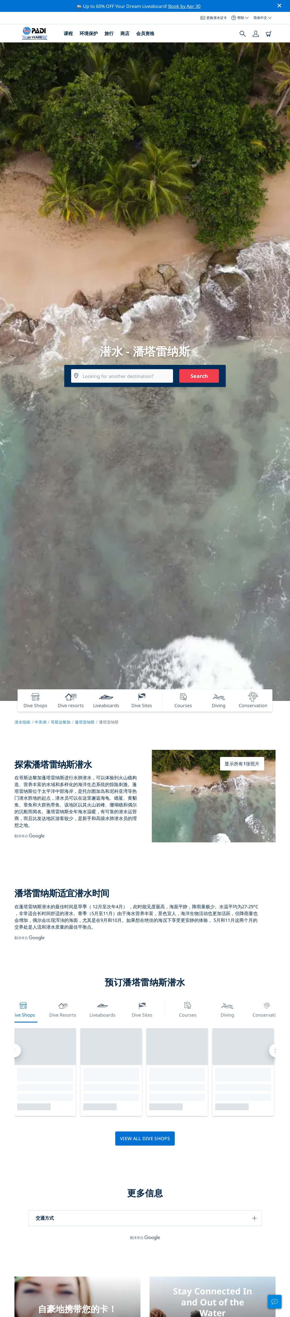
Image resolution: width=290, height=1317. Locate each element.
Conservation (267, 1009)
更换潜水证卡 (214, 17)
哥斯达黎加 (61, 722)
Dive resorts (62, 1009)
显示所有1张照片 (242, 764)
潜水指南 (22, 722)
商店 (124, 33)
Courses (188, 1009)
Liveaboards (102, 1009)
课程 (68, 33)
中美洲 (40, 722)
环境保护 (89, 33)
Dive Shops (23, 1009)
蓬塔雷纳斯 (85, 722)
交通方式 (45, 1218)
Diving (227, 1009)
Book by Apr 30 (184, 6)
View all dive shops (145, 1138)
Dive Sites (142, 1009)
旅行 (109, 33)
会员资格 (145, 33)
